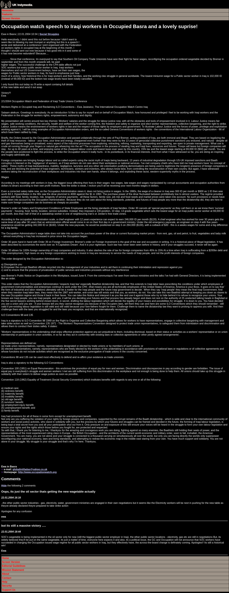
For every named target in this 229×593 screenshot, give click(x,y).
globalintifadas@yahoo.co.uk (29, 469)
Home (5, 558)
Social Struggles (49, 34)
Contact (6, 578)
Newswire (7, 10)
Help (4, 582)
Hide (4, 485)
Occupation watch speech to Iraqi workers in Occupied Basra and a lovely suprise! (99, 26)
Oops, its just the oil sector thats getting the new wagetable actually (48, 491)
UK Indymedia (22, 4)
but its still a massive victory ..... (23, 525)
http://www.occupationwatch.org (37, 472)
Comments (11, 479)
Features (7, 14)
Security (7, 585)
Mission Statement (13, 570)
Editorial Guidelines (13, 566)
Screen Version (11, 18)
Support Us (8, 589)
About (5, 574)
